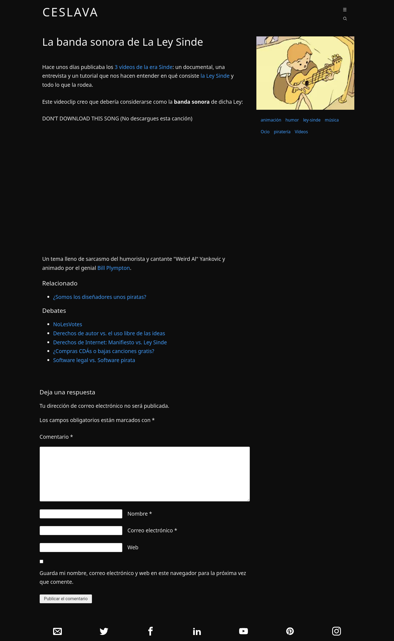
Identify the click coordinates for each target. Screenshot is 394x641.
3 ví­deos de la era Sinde (143, 67)
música (332, 120)
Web (133, 547)
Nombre (140, 513)
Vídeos (301, 132)
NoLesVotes (67, 324)
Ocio (265, 132)
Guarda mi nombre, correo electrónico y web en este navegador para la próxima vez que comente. (143, 577)
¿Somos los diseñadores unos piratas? (99, 297)
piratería (282, 132)
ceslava (70, 13)
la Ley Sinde (215, 75)
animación (271, 120)
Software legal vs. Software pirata (94, 360)
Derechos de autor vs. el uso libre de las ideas (109, 333)
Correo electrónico (152, 530)
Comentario (56, 436)
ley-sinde (312, 120)
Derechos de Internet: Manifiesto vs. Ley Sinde (110, 342)
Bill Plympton (113, 268)
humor (292, 120)
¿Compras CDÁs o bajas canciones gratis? (103, 351)
